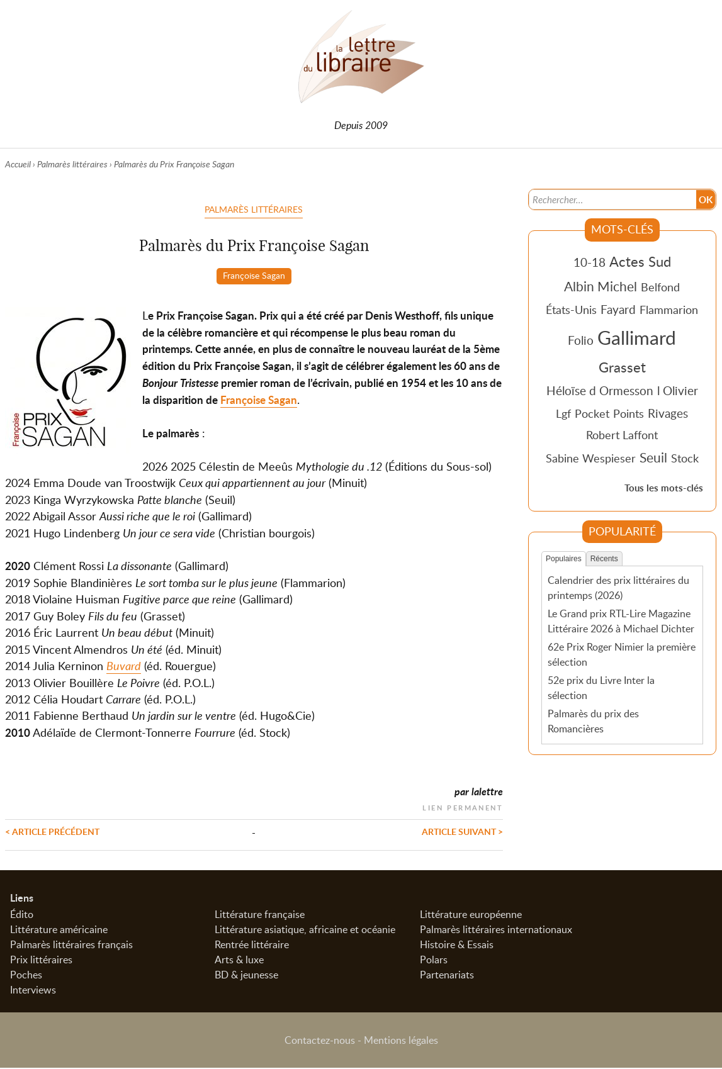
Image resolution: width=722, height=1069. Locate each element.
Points (628, 413)
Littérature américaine (59, 930)
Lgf (563, 413)
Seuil (653, 457)
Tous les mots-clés (663, 488)
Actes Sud (640, 261)
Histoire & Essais (457, 946)
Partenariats (447, 976)
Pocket (592, 413)
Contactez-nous (320, 1041)
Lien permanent (462, 806)
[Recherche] (611, 199)
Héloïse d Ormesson (599, 390)
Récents (604, 558)
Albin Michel (600, 286)
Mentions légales (401, 1041)
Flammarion (669, 309)
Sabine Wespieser (591, 458)
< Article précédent (52, 831)
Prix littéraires (41, 961)
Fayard (618, 309)
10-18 (589, 262)
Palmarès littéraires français (71, 946)
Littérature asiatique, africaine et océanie (305, 930)
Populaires (564, 558)
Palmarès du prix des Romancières (593, 720)
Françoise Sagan (254, 275)
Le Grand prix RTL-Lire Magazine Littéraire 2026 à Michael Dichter (621, 621)
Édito (21, 915)
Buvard (123, 665)
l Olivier (677, 390)
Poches (26, 976)
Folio (581, 340)
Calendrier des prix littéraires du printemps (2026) (618, 587)
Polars (434, 961)
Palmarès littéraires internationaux (496, 930)
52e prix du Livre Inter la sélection (601, 687)
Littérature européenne (471, 915)
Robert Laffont (622, 434)
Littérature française (260, 915)
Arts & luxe (239, 961)
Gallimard (636, 337)
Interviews (33, 991)
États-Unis (571, 309)
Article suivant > (462, 831)
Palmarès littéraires (72, 164)
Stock (685, 458)
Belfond (660, 286)
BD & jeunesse (246, 976)
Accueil (18, 164)
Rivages (668, 413)
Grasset (622, 366)
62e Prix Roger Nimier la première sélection (622, 654)
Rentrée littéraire (252, 946)
